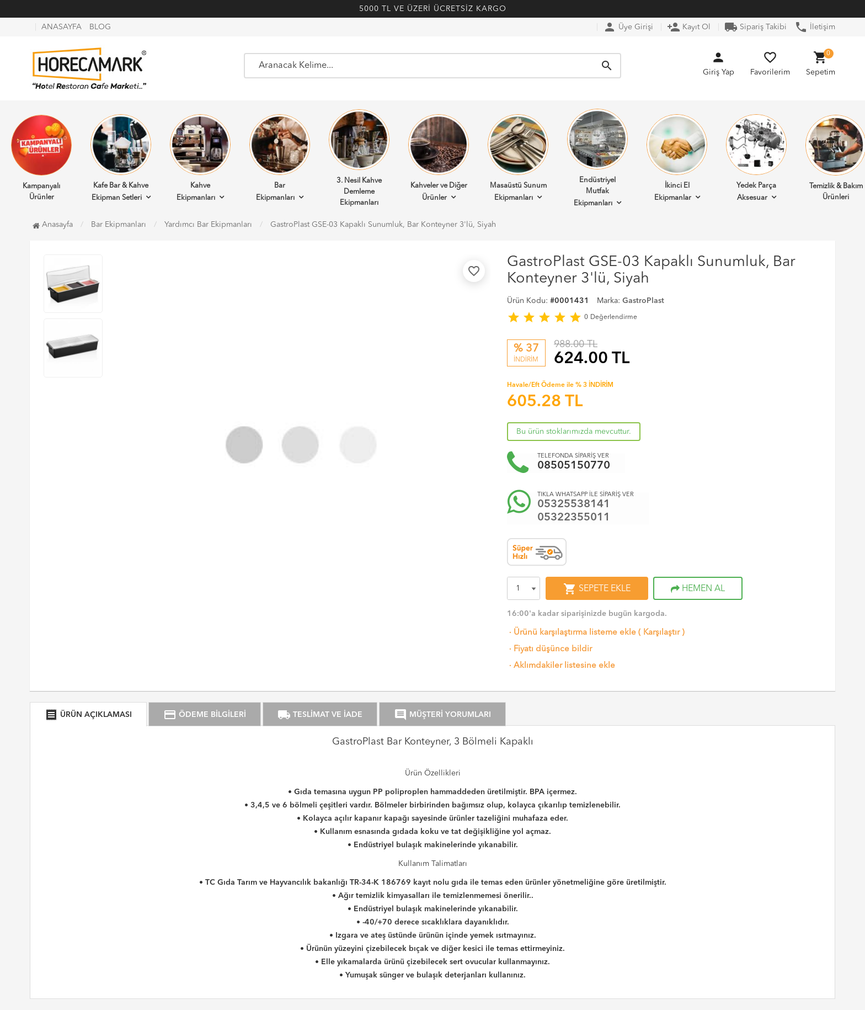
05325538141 (573, 504)
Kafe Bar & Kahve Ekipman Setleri (120, 157)
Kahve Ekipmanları (200, 157)
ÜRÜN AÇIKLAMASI (88, 715)
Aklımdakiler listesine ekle (561, 666)
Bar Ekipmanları (279, 157)
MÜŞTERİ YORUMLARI (442, 715)
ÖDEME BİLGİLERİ (204, 715)
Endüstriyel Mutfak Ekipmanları (597, 158)
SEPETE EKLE (597, 589)
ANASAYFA (61, 27)
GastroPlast (643, 301)
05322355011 (573, 517)
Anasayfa (53, 224)
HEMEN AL (698, 589)
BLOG (100, 27)
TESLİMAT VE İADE (319, 715)
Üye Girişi (628, 27)
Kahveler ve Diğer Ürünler (438, 157)
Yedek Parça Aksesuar (756, 157)
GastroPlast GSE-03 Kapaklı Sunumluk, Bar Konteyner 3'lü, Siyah (383, 224)
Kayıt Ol (689, 27)
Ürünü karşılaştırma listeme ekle (571, 633)
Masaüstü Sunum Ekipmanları (518, 157)
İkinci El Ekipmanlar (677, 157)
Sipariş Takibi (755, 27)
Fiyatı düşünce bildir (549, 649)
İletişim (814, 27)
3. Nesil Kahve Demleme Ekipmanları (359, 157)
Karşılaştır (661, 633)
